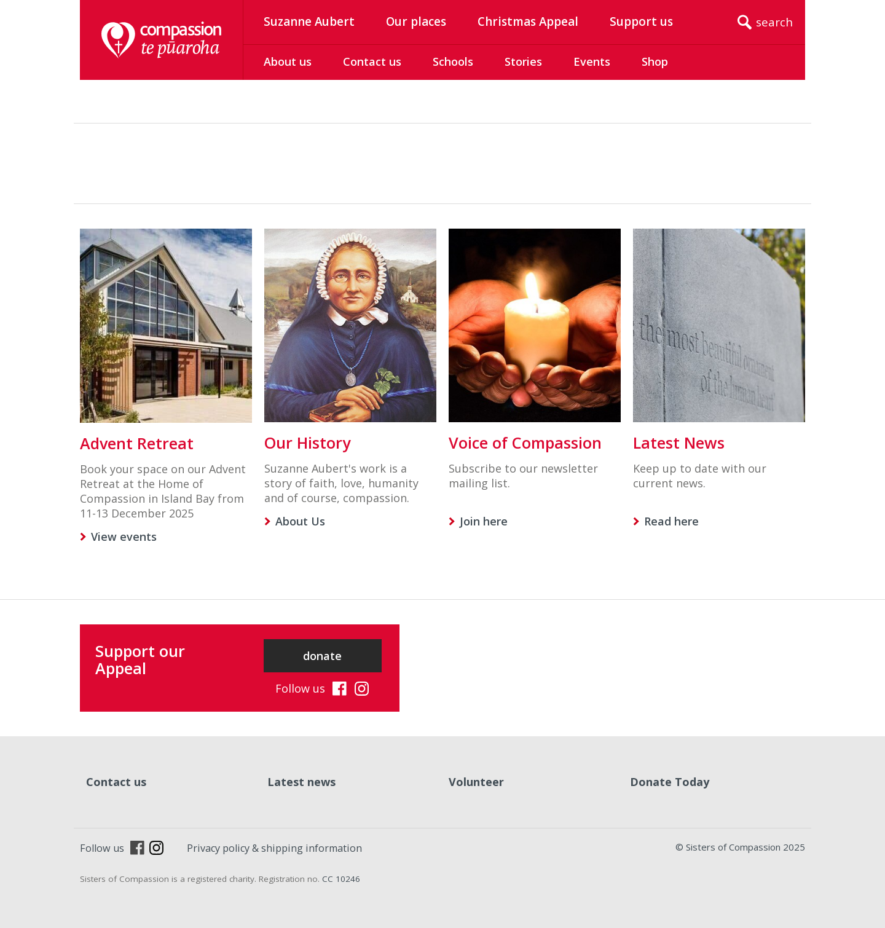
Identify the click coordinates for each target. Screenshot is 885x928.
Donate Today (669, 781)
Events (591, 61)
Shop (655, 61)
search (774, 22)
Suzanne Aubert (309, 21)
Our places (416, 21)
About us (288, 61)
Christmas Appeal (528, 21)
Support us (641, 21)
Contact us (372, 61)
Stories (523, 61)
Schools (453, 61)
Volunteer (476, 781)
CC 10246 (341, 878)
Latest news (301, 781)
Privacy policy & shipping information (274, 848)
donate (322, 655)
